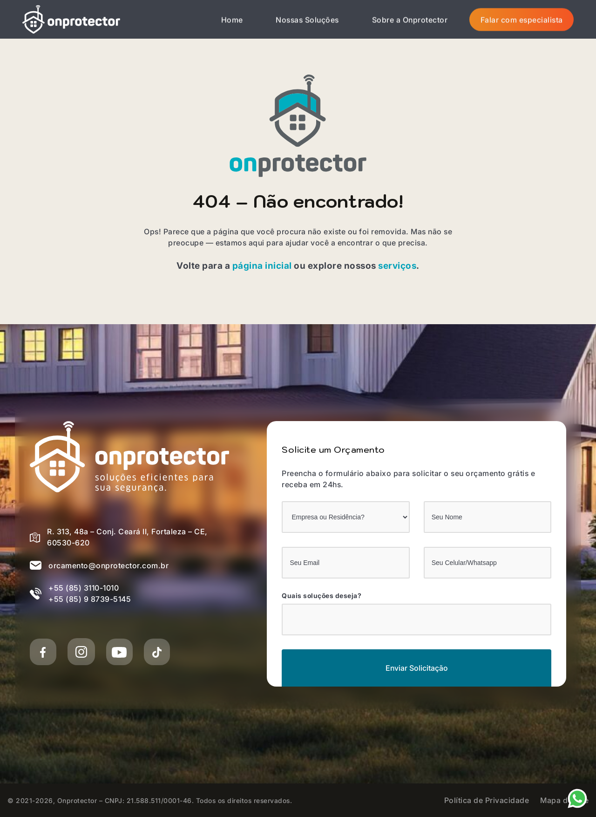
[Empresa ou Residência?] (345, 517)
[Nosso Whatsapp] (577, 797)
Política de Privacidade (486, 800)
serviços (397, 265)
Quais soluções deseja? (321, 595)
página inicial (262, 265)
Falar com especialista (522, 19)
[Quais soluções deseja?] (291, 618)
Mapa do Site (564, 800)
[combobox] (416, 619)
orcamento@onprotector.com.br (108, 565)
